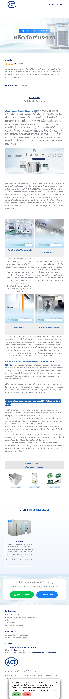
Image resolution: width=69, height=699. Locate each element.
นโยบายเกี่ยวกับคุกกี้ (18, 690)
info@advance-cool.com (44, 652)
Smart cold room (45, 426)
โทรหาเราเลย (47, 594)
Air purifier (10, 622)
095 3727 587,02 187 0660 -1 (24, 647)
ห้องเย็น (19, 541)
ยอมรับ (16, 694)
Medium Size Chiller (14, 625)
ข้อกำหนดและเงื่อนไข (32, 690)
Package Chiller (12, 614)
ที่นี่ (48, 392)
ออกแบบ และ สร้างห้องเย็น (16, 637)
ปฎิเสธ (26, 694)
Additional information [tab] (34, 101)
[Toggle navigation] (61, 4)
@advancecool (22, 594)
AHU (7, 620)
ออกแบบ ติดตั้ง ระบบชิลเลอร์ (16, 635)
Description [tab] (34, 97)
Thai (52, 4)
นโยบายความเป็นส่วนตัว (47, 690)
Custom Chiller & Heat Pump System (22, 617)
